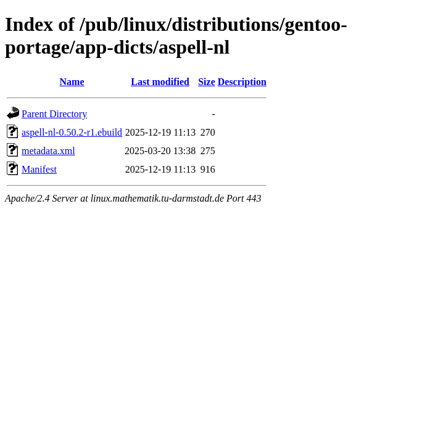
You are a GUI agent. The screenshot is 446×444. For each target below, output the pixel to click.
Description (242, 81)
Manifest (39, 169)
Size (206, 81)
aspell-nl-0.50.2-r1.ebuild (72, 132)
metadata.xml (48, 151)
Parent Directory (54, 114)
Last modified (160, 81)
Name (72, 81)
